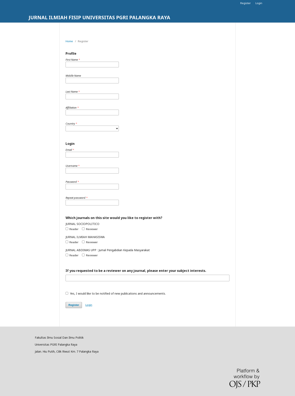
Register (245, 3)
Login (258, 3)
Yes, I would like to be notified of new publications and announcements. (116, 293)
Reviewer (90, 229)
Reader (72, 229)
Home (69, 41)
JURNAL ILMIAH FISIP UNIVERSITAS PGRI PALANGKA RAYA (99, 17)
